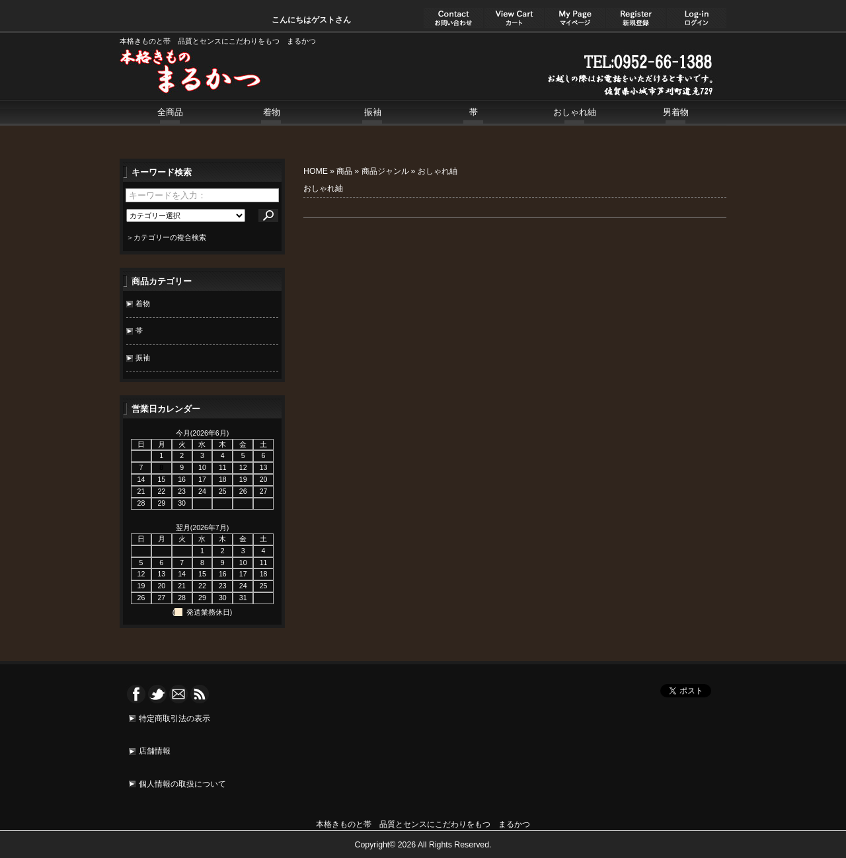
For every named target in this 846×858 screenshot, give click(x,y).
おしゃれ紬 (574, 112)
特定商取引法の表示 (174, 718)
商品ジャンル (385, 171)
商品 (344, 171)
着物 (271, 112)
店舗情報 (155, 751)
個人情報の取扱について (182, 784)
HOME (315, 171)
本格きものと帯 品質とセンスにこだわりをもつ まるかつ (423, 824)
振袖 (372, 112)
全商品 (170, 112)
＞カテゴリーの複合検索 (166, 237)
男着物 (676, 112)
